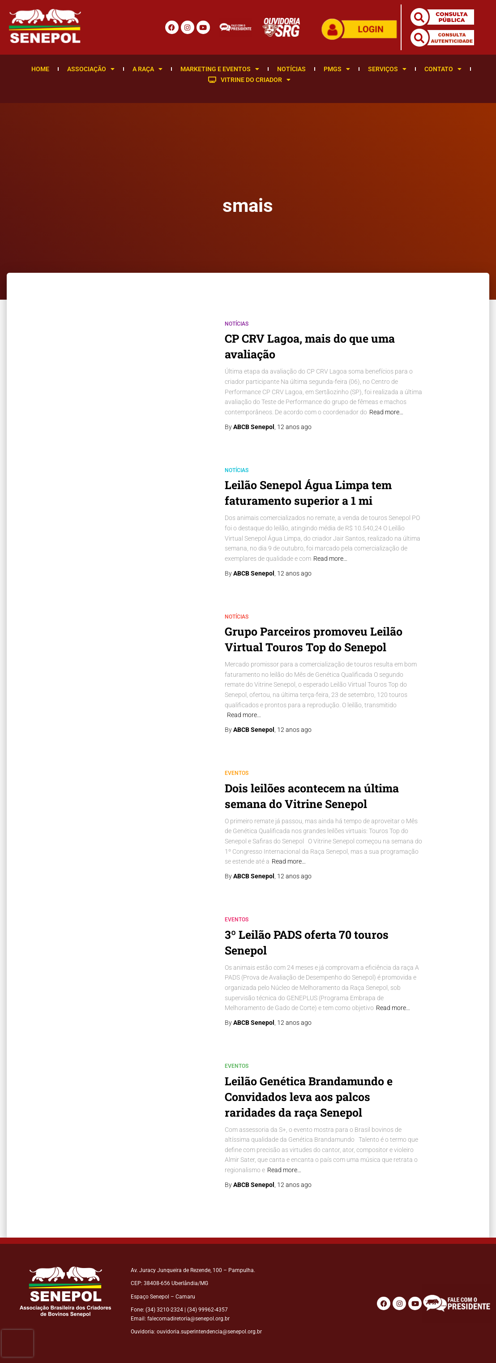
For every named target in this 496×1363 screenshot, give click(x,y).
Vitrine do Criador (249, 79)
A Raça (147, 69)
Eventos (236, 773)
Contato (443, 69)
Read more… (386, 412)
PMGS (337, 69)
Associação (91, 69)
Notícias (291, 69)
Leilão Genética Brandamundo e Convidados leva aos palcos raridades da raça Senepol (309, 1097)
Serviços (387, 69)
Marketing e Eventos (219, 69)
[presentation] (17, 1343)
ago (294, 426)
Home (40, 69)
